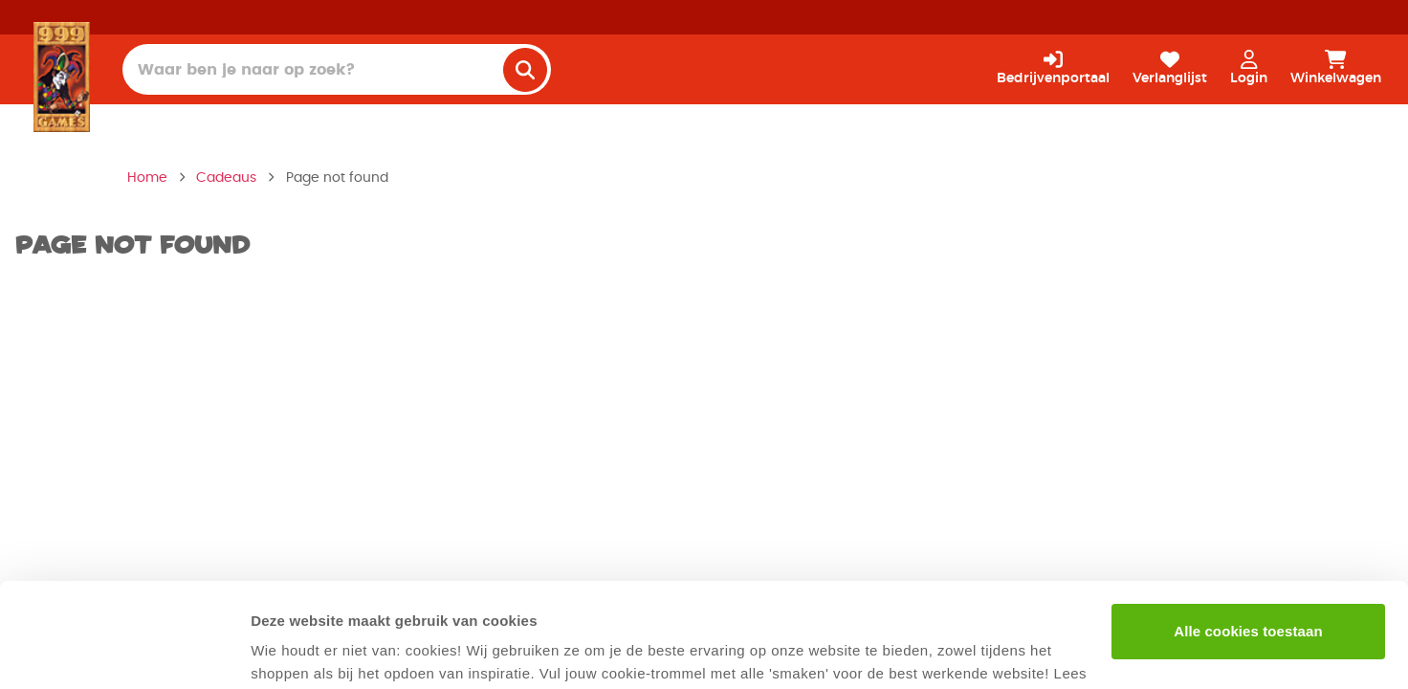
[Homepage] (61, 76)
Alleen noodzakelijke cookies (1248, 596)
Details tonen (296, 651)
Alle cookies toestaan (1248, 533)
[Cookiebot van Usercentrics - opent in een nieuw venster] (124, 651)
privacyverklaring (351, 598)
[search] (525, 70)
